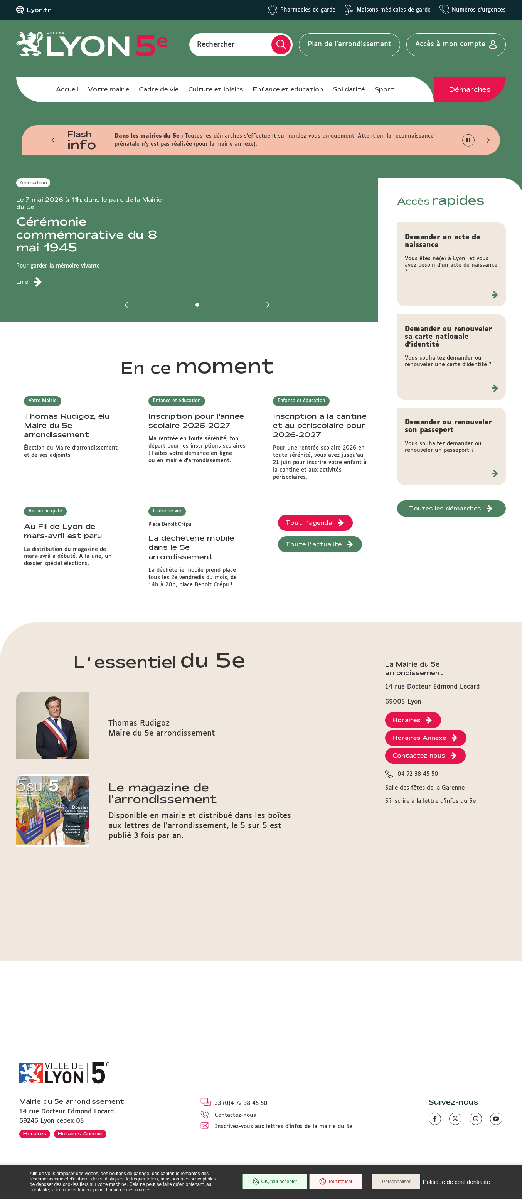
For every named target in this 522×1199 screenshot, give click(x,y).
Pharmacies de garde (307, 10)
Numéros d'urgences (479, 10)
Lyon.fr (39, 10)
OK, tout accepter (275, 1181)
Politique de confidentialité (456, 1182)
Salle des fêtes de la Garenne (425, 975)
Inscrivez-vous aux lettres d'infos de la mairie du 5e (283, 1126)
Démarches (470, 89)
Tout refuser (335, 1181)
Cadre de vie (158, 89)
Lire (22, 282)
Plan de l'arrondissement (349, 44)
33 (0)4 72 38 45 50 (241, 1103)
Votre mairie (108, 89)
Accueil (67, 89)
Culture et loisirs (215, 89)
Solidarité (349, 89)
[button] (53, 140)
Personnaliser (396, 1181)
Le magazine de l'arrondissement (162, 920)
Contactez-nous (235, 1115)
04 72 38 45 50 (417, 961)
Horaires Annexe (80, 1133)
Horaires (34, 1133)
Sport (384, 89)
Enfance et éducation (288, 89)
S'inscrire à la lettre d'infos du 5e (430, 988)
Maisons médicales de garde (394, 10)
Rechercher (216, 44)
